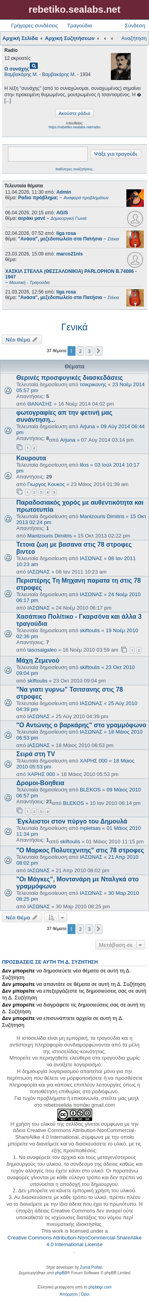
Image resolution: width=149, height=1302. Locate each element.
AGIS (62, 212)
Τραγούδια (79, 26)
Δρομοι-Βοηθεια (40, 783)
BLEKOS (90, 790)
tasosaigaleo (42, 650)
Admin (63, 192)
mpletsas (90, 828)
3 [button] (89, 351)
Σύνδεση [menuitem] (135, 26)
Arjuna (87, 426)
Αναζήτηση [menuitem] (134, 38)
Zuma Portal (90, 1267)
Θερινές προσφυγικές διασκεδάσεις (69, 377)
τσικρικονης (93, 384)
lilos (84, 465)
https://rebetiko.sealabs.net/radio (74, 127)
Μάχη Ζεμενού (37, 660)
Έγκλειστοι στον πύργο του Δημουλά (71, 821)
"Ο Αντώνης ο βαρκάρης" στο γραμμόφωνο (81, 725)
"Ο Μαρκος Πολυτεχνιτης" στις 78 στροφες (80, 850)
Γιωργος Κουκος (46, 484)
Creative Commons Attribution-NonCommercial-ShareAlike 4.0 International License (74, 1241)
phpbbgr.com (100, 1287)
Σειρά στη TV (35, 754)
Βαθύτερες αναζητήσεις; (74, 169)
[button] (99, 351)
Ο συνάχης (16, 69)
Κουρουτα (31, 458)
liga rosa (66, 233)
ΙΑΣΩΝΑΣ (91, 558)
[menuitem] (68, 1294)
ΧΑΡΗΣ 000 (94, 761)
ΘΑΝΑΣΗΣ (39, 404)
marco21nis (69, 254)
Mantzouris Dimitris (102, 516)
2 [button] (80, 351)
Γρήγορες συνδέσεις (34, 26)
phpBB (61, 1273)
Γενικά (74, 327)
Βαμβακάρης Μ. (21, 74)
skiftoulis (90, 630)
